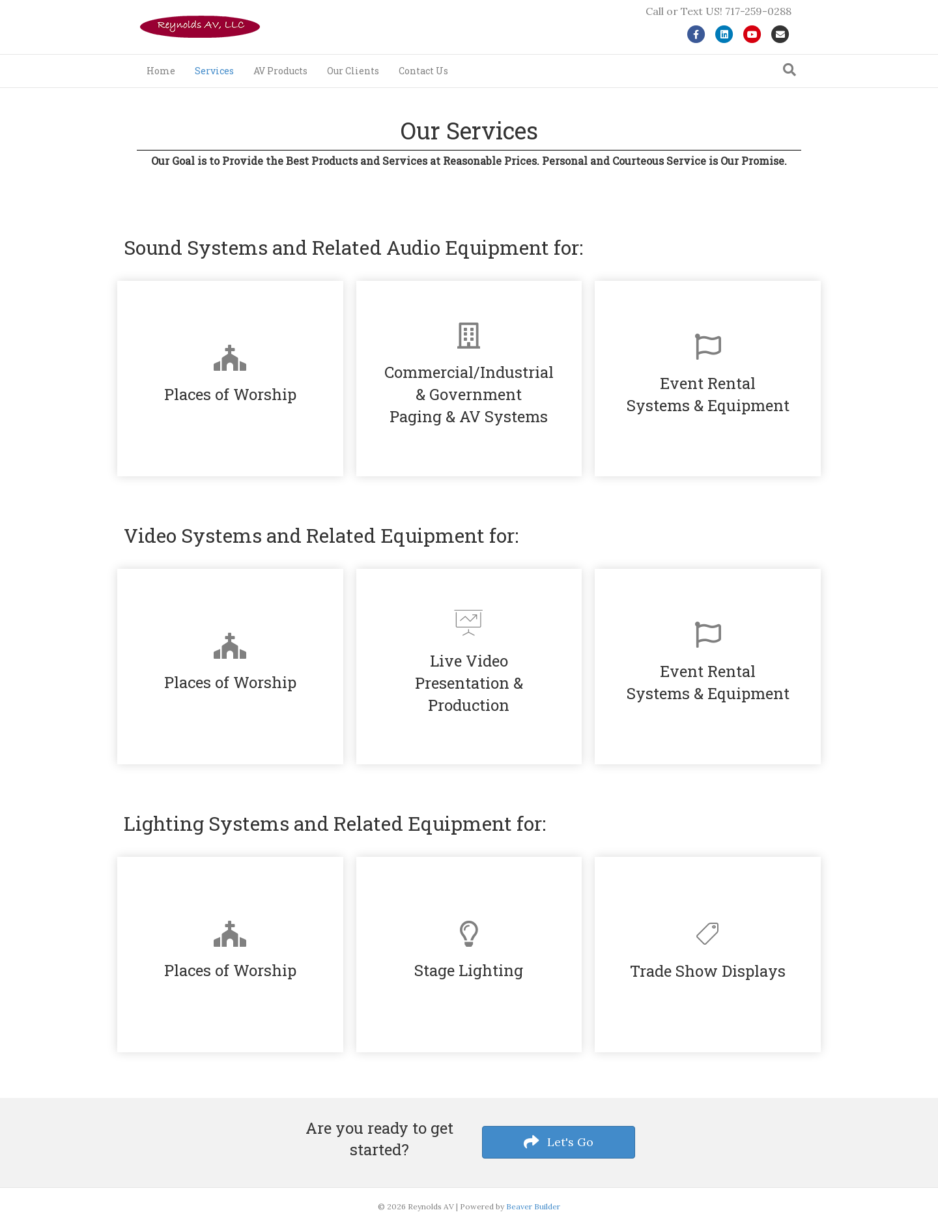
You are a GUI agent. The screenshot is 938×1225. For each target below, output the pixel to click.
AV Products (280, 71)
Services (214, 71)
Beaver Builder (533, 1206)
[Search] (789, 69)
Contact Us (423, 71)
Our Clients (353, 71)
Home (161, 71)
